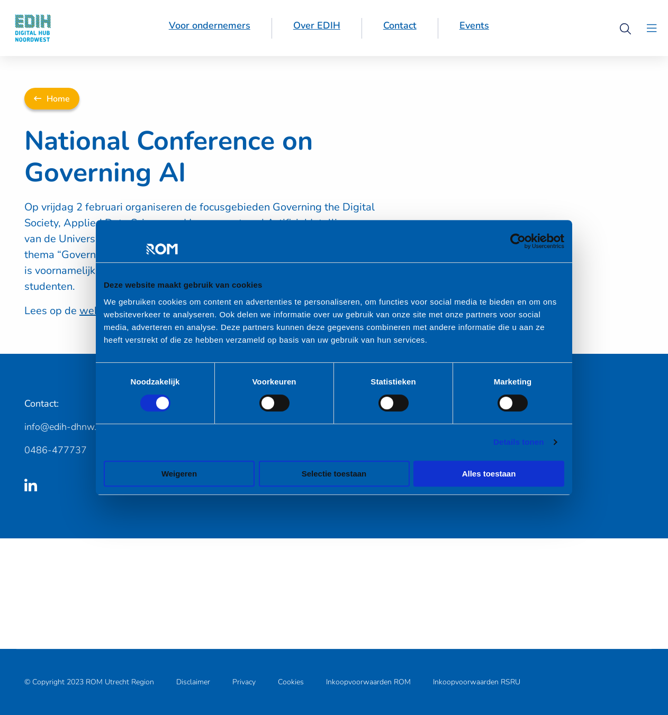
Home (52, 99)
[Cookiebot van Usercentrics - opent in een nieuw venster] (518, 241)
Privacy (244, 682)
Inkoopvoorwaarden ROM (368, 682)
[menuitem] (210, 28)
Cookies (291, 682)
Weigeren (179, 473)
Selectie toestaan (334, 473)
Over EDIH (316, 25)
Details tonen (518, 441)
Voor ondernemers (209, 25)
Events (474, 25)
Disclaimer (193, 682)
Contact (400, 25)
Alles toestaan (489, 473)
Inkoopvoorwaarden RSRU (476, 682)
